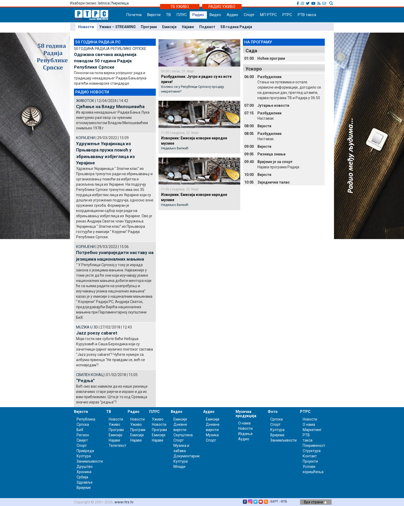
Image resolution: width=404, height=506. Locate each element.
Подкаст (207, 27)
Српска (276, 419)
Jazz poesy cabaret (96, 333)
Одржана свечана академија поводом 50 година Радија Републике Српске (105, 61)
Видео (215, 14)
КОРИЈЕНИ (85, 138)
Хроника (84, 472)
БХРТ (274, 501)
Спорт (249, 14)
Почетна (134, 14)
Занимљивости (90, 461)
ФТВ (284, 501)
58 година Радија (236, 27)
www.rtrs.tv (123, 502)
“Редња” (85, 380)
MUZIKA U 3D (87, 327)
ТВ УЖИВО (179, 6)
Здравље (85, 482)
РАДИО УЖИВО (221, 6)
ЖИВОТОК (85, 101)
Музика (212, 435)
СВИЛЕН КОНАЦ (90, 375)
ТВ (168, 14)
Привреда (85, 451)
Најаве (188, 27)
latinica (104, 3)
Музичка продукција (246, 413)
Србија (82, 477)
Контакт (310, 456)
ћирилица (120, 3)
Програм (149, 27)
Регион (83, 435)
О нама (244, 423)
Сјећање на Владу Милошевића (110, 106)
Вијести (154, 14)
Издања (245, 434)
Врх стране (315, 502)
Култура (84, 456)
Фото (273, 411)
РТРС (287, 14)
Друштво (85, 466)
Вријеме (84, 487)
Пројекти (310, 461)
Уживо (114, 424)
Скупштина (183, 435)
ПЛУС (181, 14)
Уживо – (117, 27)
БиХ (80, 430)
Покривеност (314, 445)
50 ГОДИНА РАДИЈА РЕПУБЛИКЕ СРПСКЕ (110, 49)
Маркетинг (312, 430)
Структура (312, 451)
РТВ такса (307, 14)
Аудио (232, 14)
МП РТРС (268, 14)
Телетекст (117, 445)
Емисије (169, 27)
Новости (86, 27)
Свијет (82, 440)
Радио (198, 14)
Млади (179, 466)
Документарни (186, 456)
